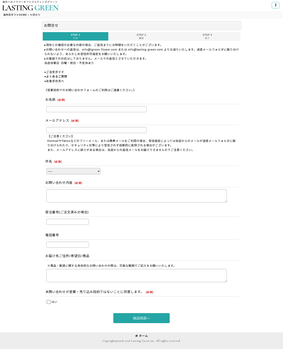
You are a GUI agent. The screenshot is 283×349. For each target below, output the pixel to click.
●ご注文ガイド (54, 72)
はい (54, 301)
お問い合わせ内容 (59, 183)
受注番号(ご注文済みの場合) (67, 212)
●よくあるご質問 (55, 76)
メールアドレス (57, 120)
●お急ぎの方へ (54, 81)
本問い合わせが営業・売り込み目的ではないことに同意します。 (94, 292)
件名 (48, 161)
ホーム (141, 335)
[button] (275, 5)
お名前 (50, 100)
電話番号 (52, 235)
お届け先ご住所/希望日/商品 (67, 256)
